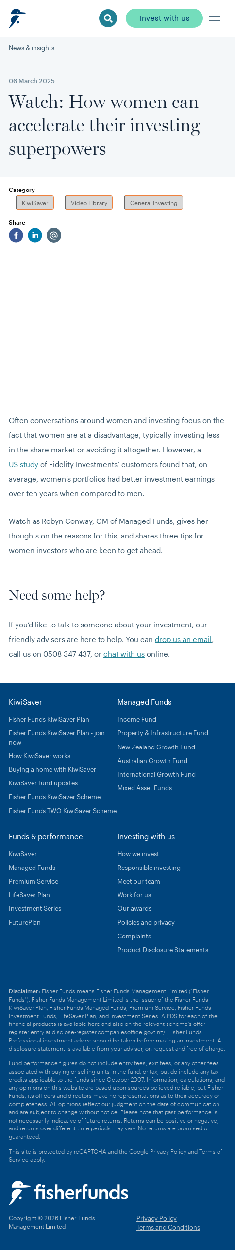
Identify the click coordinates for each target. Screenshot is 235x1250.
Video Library (89, 202)
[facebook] (16, 235)
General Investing (154, 202)
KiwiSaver (35, 202)
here (94, 1023)
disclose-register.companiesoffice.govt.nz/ (109, 1031)
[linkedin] (35, 235)
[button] (214, 18)
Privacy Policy (168, 1151)
